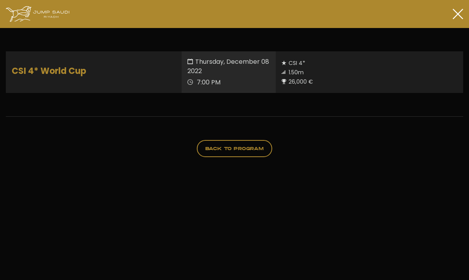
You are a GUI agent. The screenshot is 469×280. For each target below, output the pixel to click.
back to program (234, 148)
